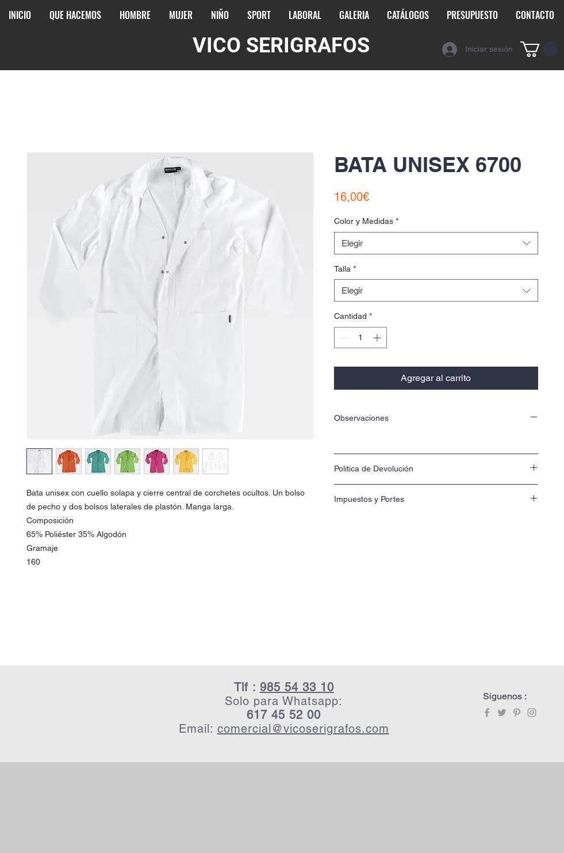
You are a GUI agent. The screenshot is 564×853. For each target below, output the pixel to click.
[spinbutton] (360, 338)
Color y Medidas (366, 221)
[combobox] (436, 243)
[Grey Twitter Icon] (502, 712)
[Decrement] (343, 338)
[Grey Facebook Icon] (487, 712)
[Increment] (378, 338)
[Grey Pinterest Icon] (517, 712)
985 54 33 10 (297, 687)
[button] (539, 49)
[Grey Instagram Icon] (532, 712)
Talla (345, 268)
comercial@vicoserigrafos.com (303, 729)
